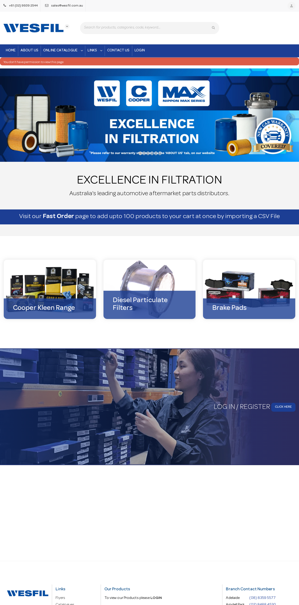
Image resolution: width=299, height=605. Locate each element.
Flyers (60, 598)
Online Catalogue (63, 51)
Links (95, 51)
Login (140, 51)
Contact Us (118, 51)
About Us (29, 51)
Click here (283, 408)
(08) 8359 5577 (262, 598)
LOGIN (156, 598)
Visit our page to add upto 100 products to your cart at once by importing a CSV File (149, 218)
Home (11, 51)
